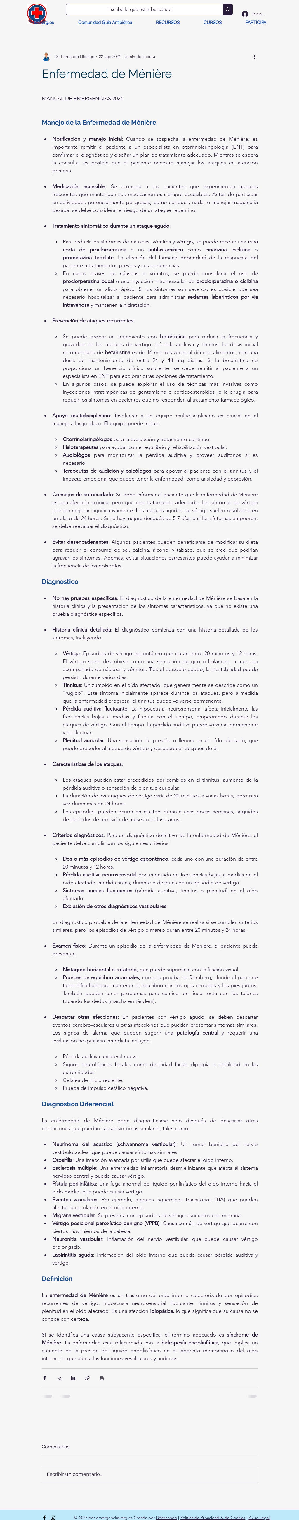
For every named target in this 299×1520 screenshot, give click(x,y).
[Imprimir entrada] (102, 1378)
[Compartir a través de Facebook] (44, 1378)
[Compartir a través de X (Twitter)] (59, 1378)
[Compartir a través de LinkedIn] (73, 1378)
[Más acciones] (254, 56)
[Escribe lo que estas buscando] (140, 9)
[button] (167, 22)
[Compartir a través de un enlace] (87, 1378)
